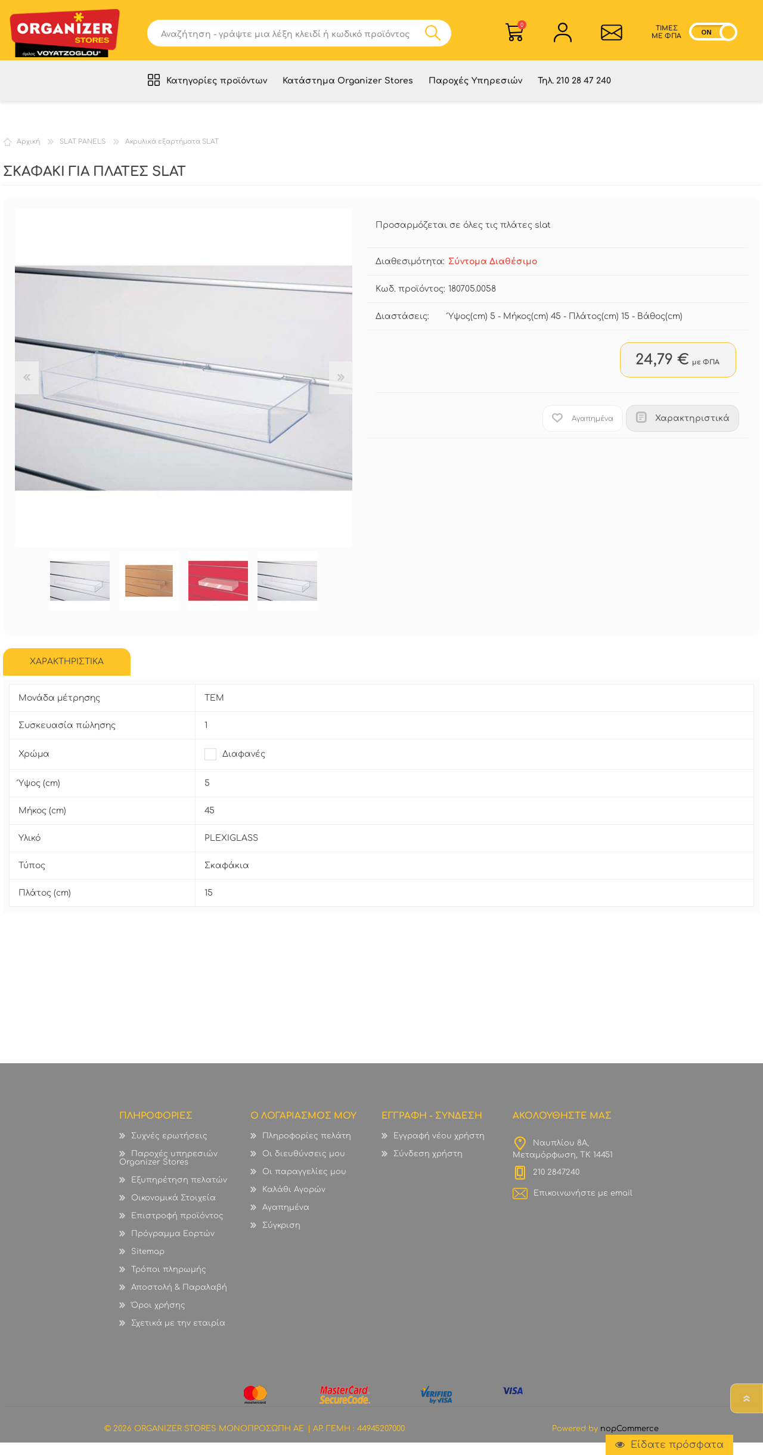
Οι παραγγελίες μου (304, 1184)
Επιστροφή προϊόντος (177, 1228)
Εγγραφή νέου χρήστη (439, 1148)
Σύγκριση (281, 1238)
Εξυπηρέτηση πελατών (179, 1192)
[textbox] (290, 37)
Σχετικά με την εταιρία (178, 1336)
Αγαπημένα (285, 1220)
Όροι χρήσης (158, 1318)
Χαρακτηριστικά (692, 430)
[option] (79, 593)
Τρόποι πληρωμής (168, 1282)
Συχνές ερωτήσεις (169, 1148)
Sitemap (148, 1264)
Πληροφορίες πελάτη (306, 1148)
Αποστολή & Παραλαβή (179, 1300)
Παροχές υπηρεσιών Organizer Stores (168, 1170)
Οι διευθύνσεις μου (303, 1166)
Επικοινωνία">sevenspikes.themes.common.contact (608, 36)
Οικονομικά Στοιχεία (173, 1210)
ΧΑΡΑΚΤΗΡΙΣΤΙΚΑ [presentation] (67, 674)
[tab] (67, 674)
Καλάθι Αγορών (521, 28)
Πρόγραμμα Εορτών (173, 1246)
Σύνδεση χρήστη (428, 1166)
